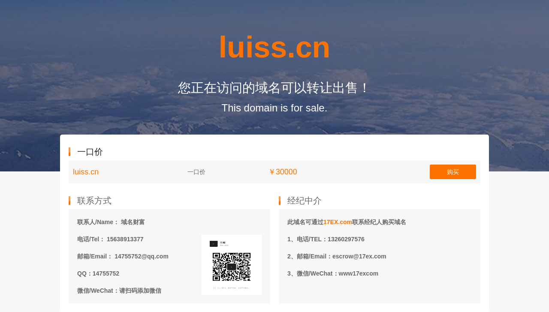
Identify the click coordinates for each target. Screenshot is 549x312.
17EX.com (337, 222)
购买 (453, 171)
